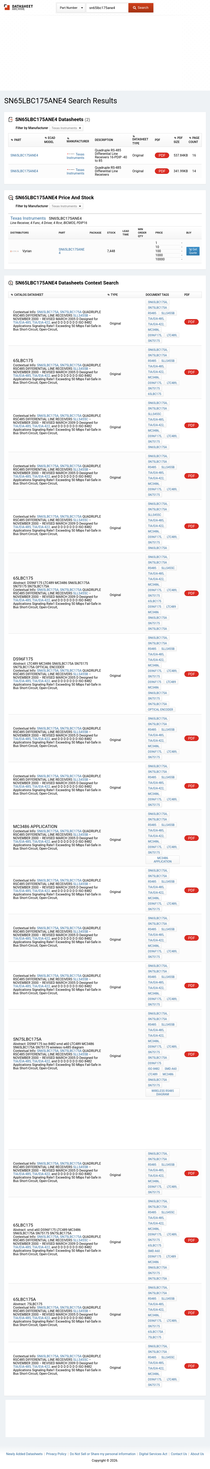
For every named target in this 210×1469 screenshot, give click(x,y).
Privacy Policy (56, 1454)
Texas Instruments (75, 156)
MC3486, (153, 329)
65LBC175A (155, 1331)
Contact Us (179, 1454)
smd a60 (171, 1068)
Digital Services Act (153, 1454)
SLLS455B (81, 315)
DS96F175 (154, 606)
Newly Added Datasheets (24, 1454)
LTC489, (172, 335)
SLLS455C (81, 419)
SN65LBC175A (157, 447)
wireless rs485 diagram (163, 1092)
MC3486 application (162, 859)
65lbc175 (154, 394)
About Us (197, 1454)
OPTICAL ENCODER (160, 709)
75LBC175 (154, 1337)
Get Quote (193, 251)
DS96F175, (155, 335)
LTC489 (171, 606)
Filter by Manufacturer (32, 128)
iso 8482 (154, 1068)
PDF (162, 155)
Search (140, 8)
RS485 (152, 313)
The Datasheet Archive (18, 7)
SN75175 (154, 340)
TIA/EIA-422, (41, 322)
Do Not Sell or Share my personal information (103, 1454)
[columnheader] (25, 140)
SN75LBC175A (71, 312)
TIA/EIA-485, (22, 322)
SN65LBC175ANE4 (71, 251)
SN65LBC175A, (48, 312)
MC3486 (153, 612)
